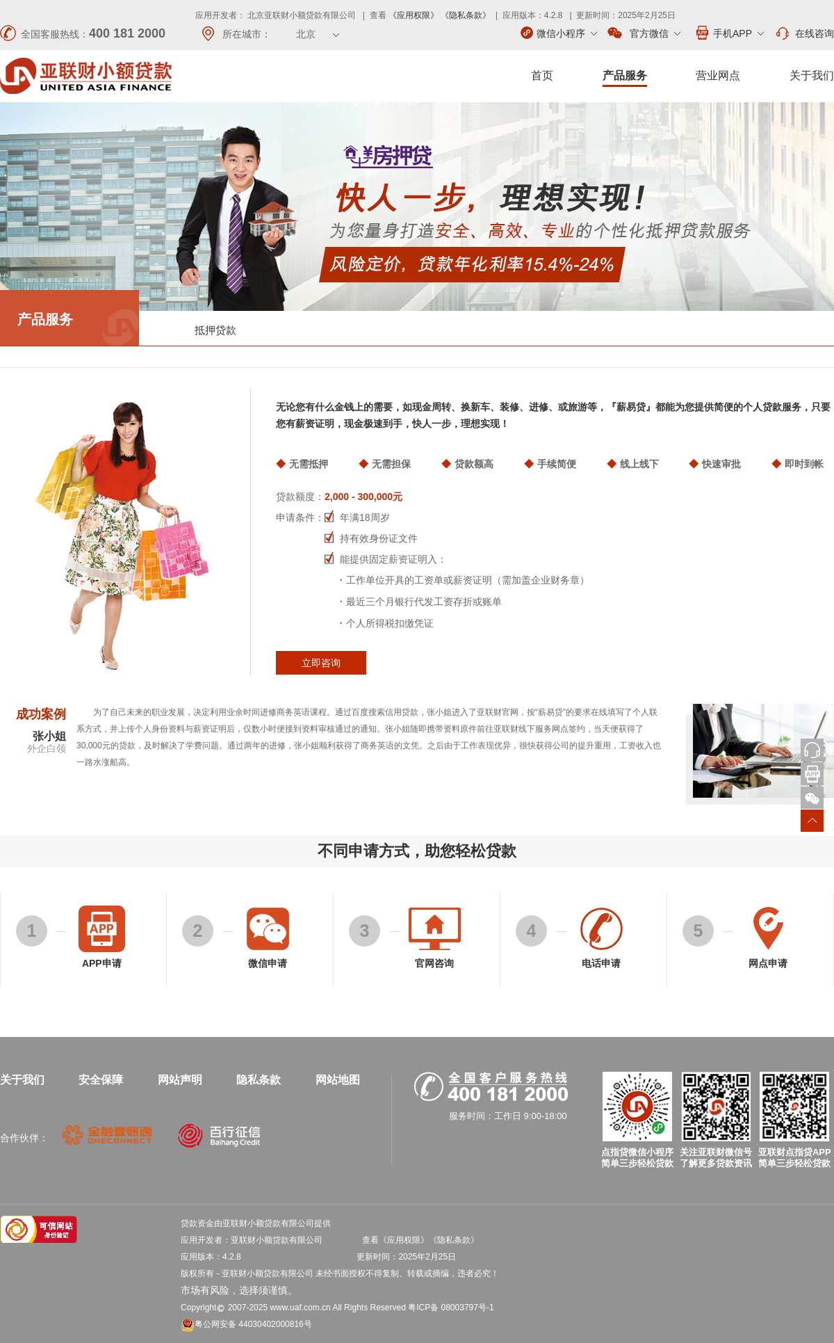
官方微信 (643, 33)
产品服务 (625, 75)
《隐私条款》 (466, 15)
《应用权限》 (414, 15)
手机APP (729, 32)
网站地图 (338, 1080)
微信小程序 (559, 32)
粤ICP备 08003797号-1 (450, 1307)
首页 (542, 75)
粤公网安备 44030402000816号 (246, 1324)
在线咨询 (804, 33)
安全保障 (101, 1080)
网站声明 (180, 1080)
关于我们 (812, 75)
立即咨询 (321, 662)
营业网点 (718, 75)
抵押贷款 (215, 330)
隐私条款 (258, 1080)
